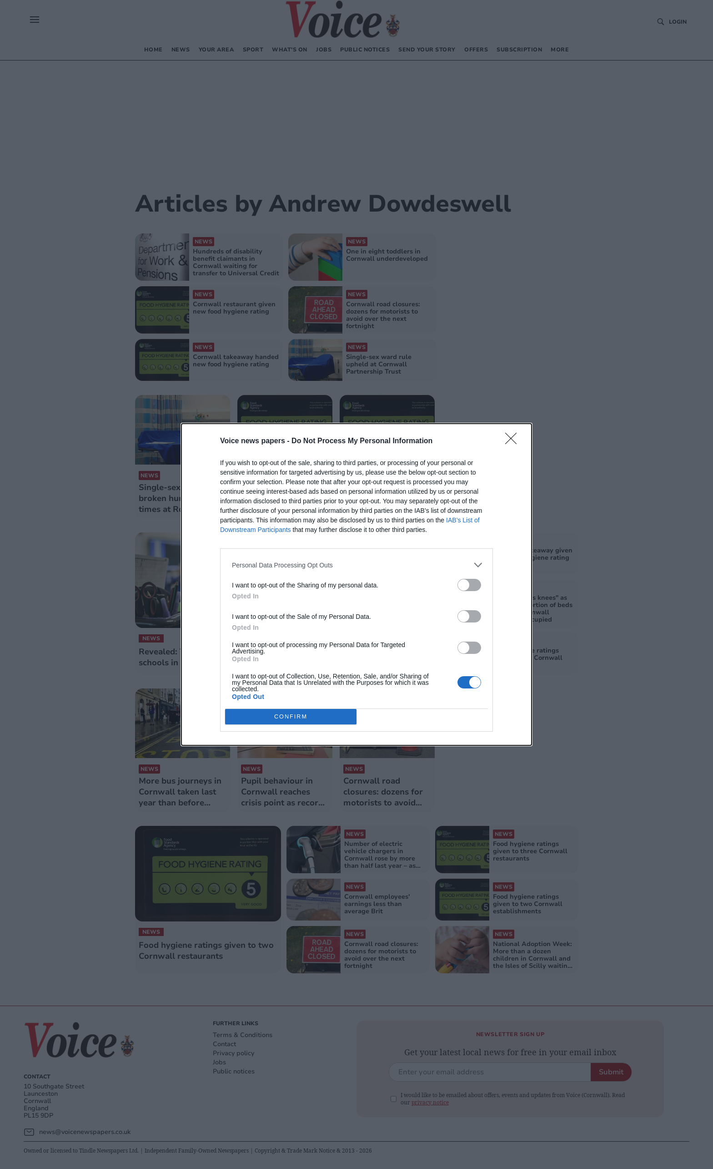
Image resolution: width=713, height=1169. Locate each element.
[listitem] (356, 565)
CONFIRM (291, 717)
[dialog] (356, 584)
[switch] (469, 585)
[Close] (513, 441)
